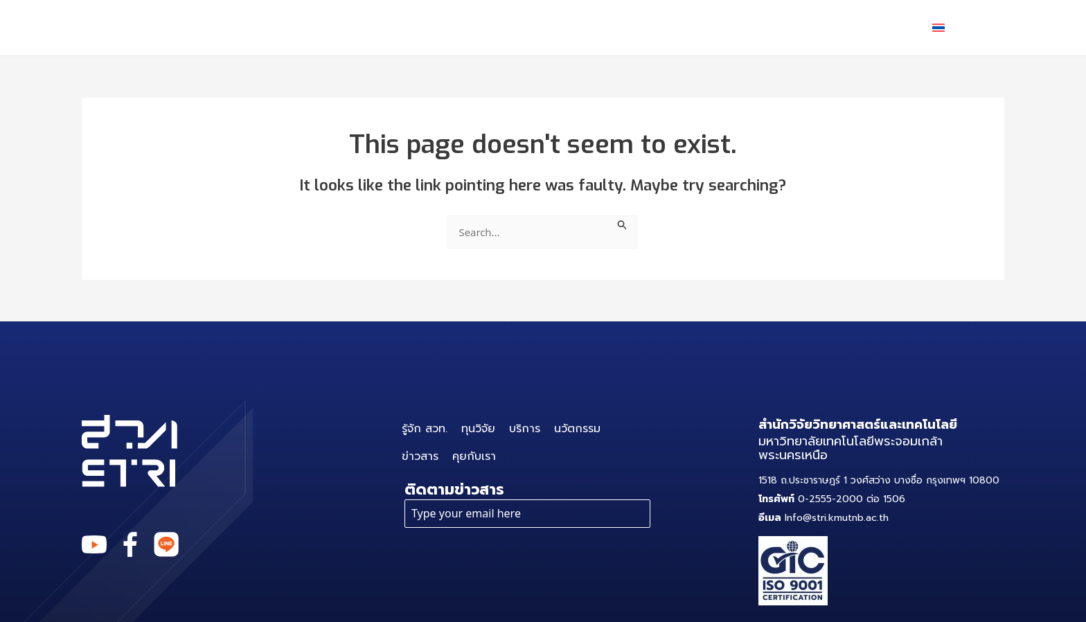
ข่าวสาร (789, 27)
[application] (634, 27)
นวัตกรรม (704, 27)
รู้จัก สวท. (448, 27)
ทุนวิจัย (532, 27)
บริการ (613, 27)
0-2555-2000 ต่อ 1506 (831, 499)
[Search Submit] (625, 223)
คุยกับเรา (873, 27)
